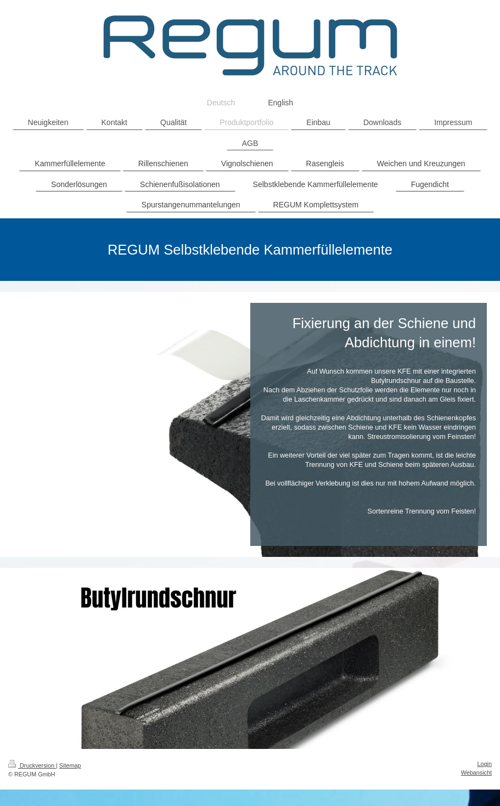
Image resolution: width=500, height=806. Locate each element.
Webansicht (476, 772)
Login (484, 763)
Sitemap (70, 765)
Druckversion (32, 765)
